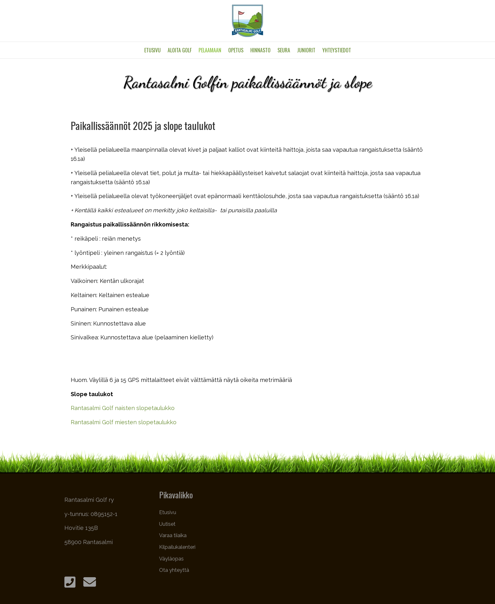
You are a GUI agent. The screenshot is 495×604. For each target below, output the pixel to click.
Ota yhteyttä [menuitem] (174, 570)
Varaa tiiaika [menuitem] (173, 535)
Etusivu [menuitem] (167, 512)
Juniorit (306, 50)
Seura (283, 50)
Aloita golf (180, 50)
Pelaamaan (210, 50)
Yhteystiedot (336, 50)
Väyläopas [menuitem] (171, 559)
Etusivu (152, 50)
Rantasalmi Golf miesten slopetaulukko (123, 422)
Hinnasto (260, 50)
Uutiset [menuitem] (167, 524)
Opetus (235, 50)
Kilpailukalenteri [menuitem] (177, 547)
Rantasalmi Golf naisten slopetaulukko (123, 408)
